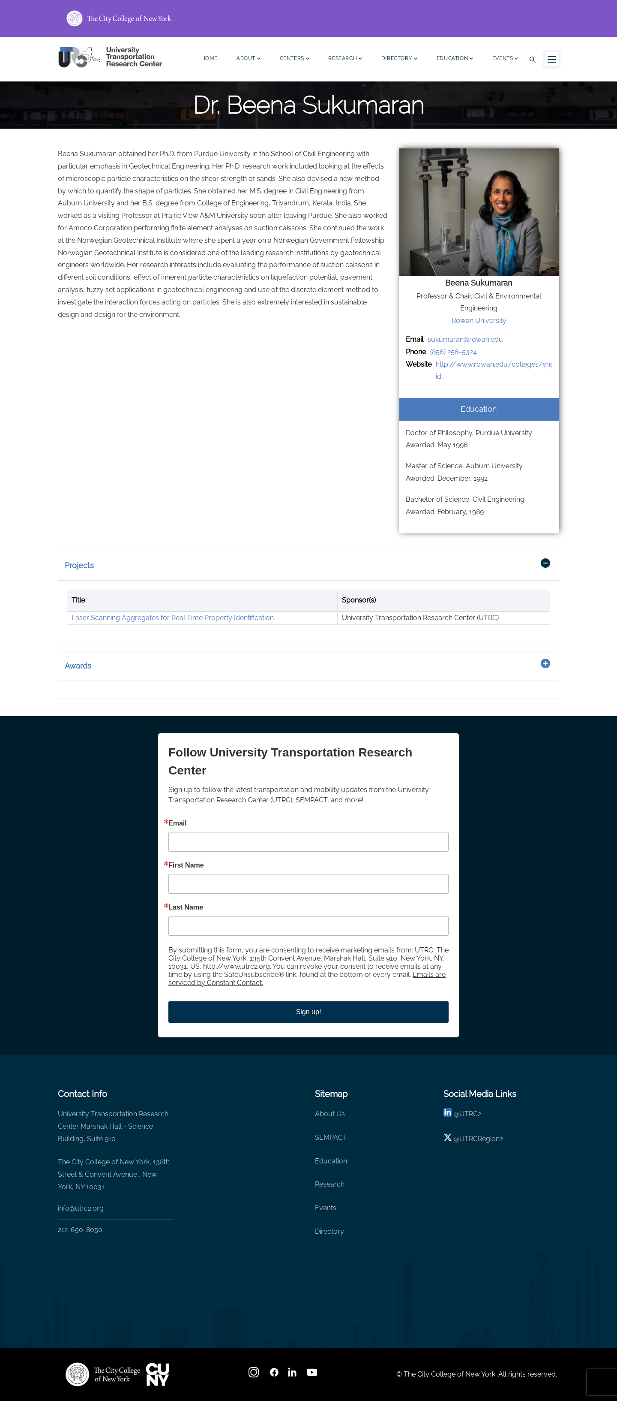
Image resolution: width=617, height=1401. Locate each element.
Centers (295, 59)
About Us (330, 1114)
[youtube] (313, 1375)
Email (177, 823)
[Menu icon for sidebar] (552, 59)
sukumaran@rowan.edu (465, 339)
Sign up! (308, 1011)
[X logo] (447, 1139)
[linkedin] (447, 1114)
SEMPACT (331, 1137)
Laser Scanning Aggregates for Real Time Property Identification (173, 618)
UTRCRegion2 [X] (481, 1139)
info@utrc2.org (81, 1208)
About (249, 59)
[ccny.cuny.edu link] (308, 18)
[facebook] (274, 1375)
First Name (186, 865)
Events (505, 59)
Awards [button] (78, 665)
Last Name (185, 907)
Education (455, 59)
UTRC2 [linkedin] (470, 1114)
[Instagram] (255, 1375)
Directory (399, 59)
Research (345, 59)
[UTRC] (103, 1374)
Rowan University (479, 320)
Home (209, 58)
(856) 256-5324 (453, 352)
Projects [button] (79, 565)
